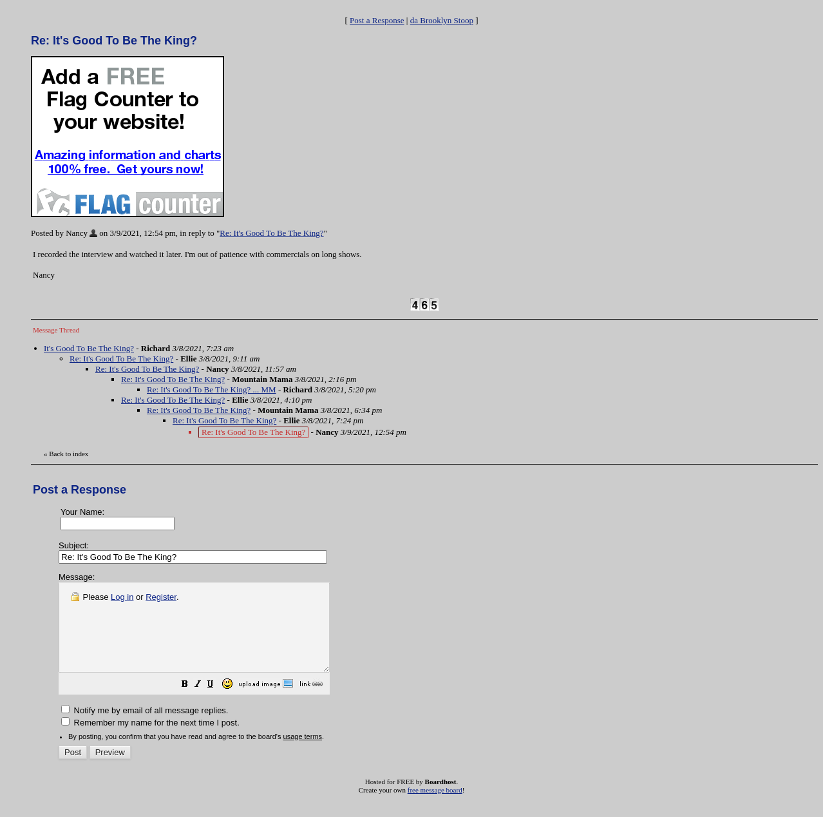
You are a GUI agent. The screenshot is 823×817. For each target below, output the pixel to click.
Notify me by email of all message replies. (144, 728)
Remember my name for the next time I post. (150, 740)
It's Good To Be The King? (89, 348)
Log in (122, 597)
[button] (217, 703)
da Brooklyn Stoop (441, 20)
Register (161, 597)
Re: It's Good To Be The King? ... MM (211, 389)
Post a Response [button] (377, 20)
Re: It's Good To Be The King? (271, 233)
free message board (435, 807)
